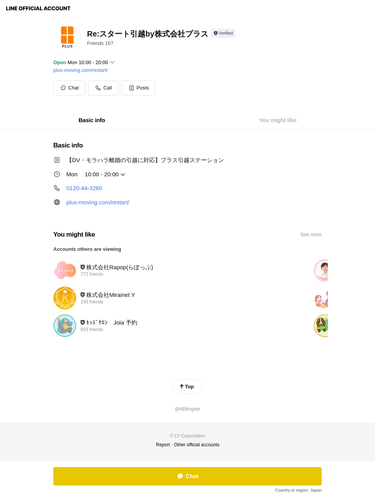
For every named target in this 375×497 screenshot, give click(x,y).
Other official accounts (197, 444)
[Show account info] (223, 33)
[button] (139, 88)
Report (163, 444)
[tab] (92, 120)
